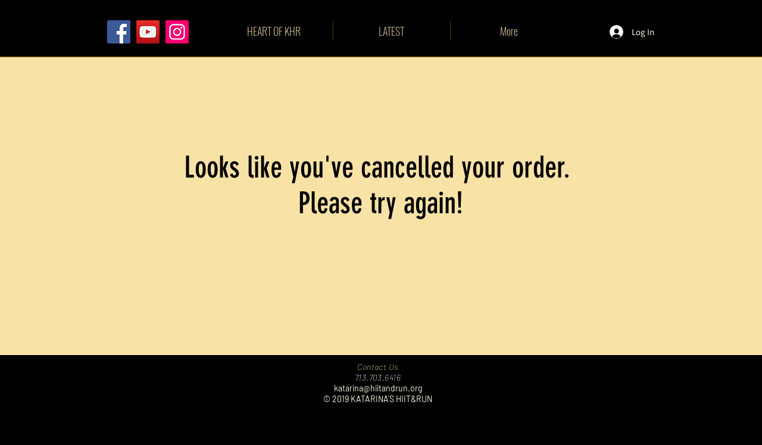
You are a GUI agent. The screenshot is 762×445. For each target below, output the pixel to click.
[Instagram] (177, 31)
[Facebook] (118, 31)
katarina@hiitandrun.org (378, 388)
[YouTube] (148, 31)
